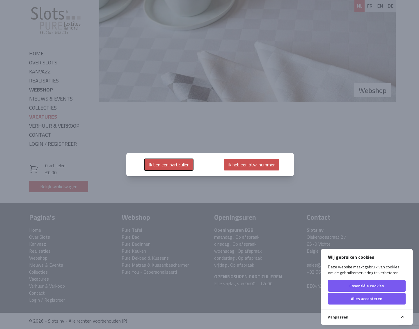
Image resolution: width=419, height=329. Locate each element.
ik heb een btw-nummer (251, 164)
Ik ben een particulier (169, 164)
